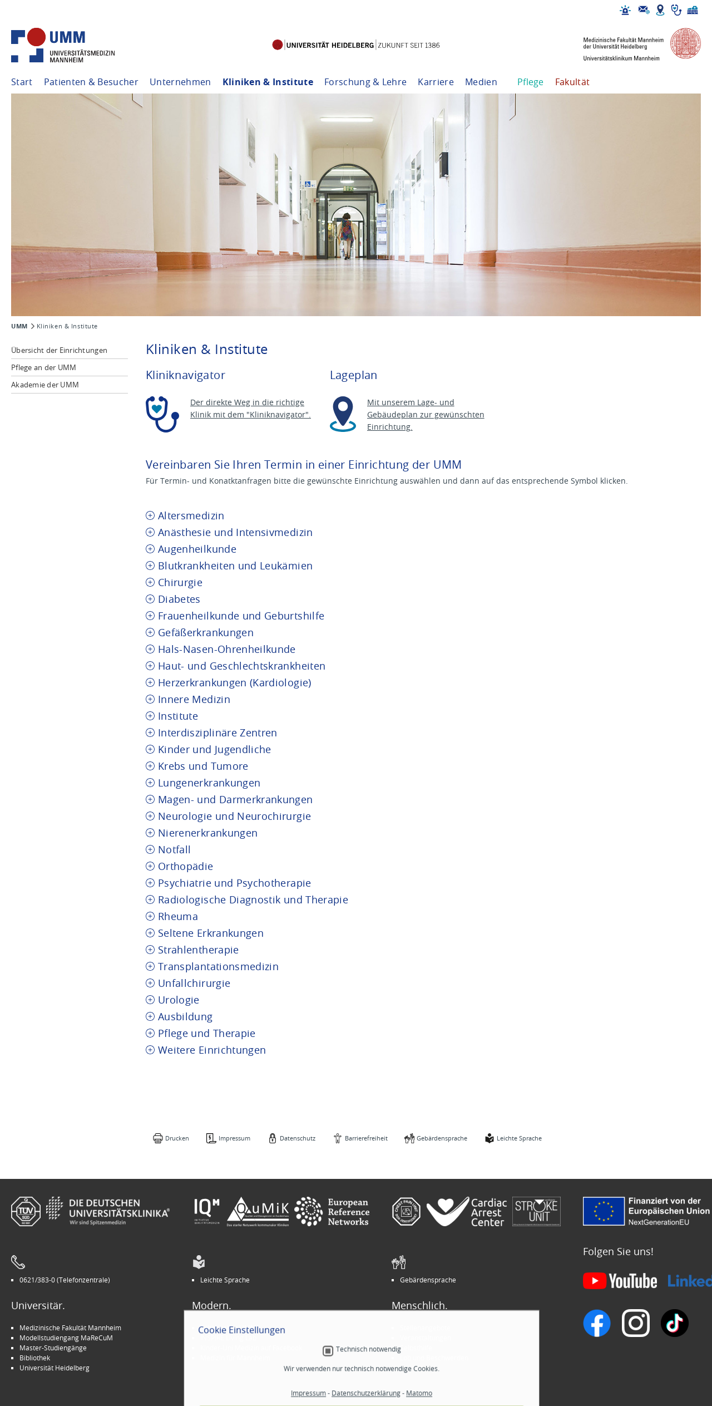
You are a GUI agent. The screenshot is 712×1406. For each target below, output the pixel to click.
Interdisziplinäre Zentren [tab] (218, 732)
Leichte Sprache (519, 1138)
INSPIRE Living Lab (228, 1337)
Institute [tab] (178, 716)
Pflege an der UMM (43, 367)
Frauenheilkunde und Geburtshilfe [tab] (241, 615)
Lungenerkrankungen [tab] (209, 782)
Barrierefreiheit (366, 1138)
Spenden (413, 1367)
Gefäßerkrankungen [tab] (206, 632)
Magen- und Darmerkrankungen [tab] (235, 799)
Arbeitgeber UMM (228, 1327)
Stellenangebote (425, 1327)
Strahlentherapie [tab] (198, 949)
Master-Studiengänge (53, 1347)
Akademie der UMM (45, 385)
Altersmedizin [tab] (191, 515)
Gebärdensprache (442, 1138)
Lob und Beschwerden (434, 1357)
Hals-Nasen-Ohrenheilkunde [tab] (227, 649)
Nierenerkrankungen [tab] (208, 833)
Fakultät (572, 82)
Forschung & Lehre (365, 82)
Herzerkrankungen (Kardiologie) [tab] (235, 682)
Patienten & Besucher (91, 82)
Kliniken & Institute (267, 82)
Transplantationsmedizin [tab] (218, 966)
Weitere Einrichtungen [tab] (212, 1050)
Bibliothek (34, 1357)
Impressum (234, 1138)
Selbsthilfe (416, 1347)
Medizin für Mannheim (235, 1357)
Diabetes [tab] (179, 599)
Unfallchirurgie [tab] (194, 983)
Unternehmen (180, 82)
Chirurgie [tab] (180, 582)
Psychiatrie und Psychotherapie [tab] (235, 883)
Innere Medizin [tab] (194, 699)
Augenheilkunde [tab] (197, 549)
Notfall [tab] (174, 849)
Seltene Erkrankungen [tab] (211, 933)
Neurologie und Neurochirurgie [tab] (234, 816)
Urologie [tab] (179, 1000)
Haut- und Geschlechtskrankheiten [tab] (241, 666)
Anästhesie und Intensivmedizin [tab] (235, 532)
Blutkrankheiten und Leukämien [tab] (235, 565)
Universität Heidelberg (54, 1367)
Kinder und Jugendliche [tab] (214, 749)
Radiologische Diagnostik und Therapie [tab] (253, 899)
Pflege (530, 82)
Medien (481, 82)
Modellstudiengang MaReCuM (66, 1337)
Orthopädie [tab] (186, 866)
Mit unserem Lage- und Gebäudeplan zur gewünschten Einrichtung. (425, 414)
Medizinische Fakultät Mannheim (70, 1327)
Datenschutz (297, 1138)
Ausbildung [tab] (185, 1016)
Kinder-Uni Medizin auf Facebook (251, 1347)
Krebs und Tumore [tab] (203, 766)
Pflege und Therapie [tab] (207, 1033)
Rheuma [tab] (178, 916)
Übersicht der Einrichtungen (59, 350)
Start (22, 82)
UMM (19, 326)
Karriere (436, 82)
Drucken (177, 1138)
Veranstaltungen (425, 1337)
